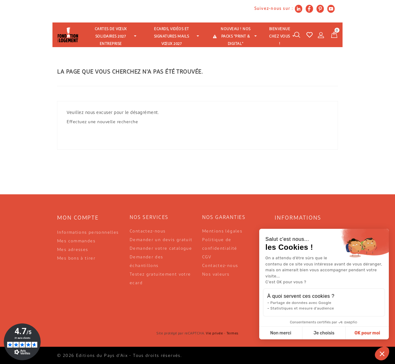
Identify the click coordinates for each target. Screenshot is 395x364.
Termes (233, 333)
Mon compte (78, 218)
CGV (206, 257)
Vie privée (214, 333)
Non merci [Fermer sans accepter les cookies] (280, 333)
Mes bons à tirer (76, 258)
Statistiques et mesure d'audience (302, 308)
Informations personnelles (88, 232)
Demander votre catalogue (161, 248)
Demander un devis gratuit (161, 240)
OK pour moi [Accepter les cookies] (367, 333)
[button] (382, 353)
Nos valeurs (215, 274)
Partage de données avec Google (300, 303)
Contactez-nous (147, 231)
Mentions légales (222, 231)
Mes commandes (76, 241)
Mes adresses (72, 250)
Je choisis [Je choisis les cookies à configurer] (324, 333)
